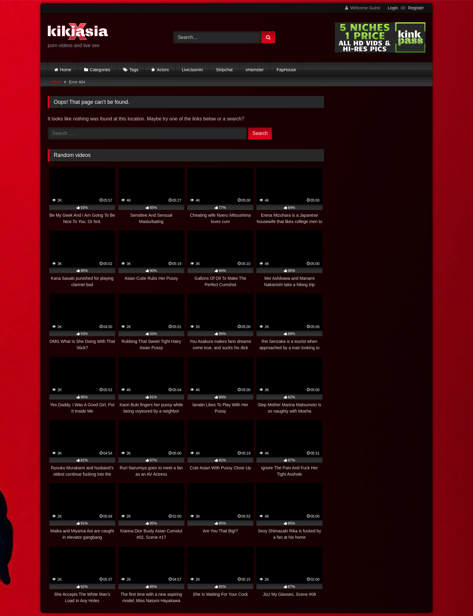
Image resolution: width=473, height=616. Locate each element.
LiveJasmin (192, 69)
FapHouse (286, 69)
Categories (100, 69)
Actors (163, 69)
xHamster (255, 69)
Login (393, 7)
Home (65, 69)
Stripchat (224, 69)
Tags (133, 69)
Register (416, 7)
